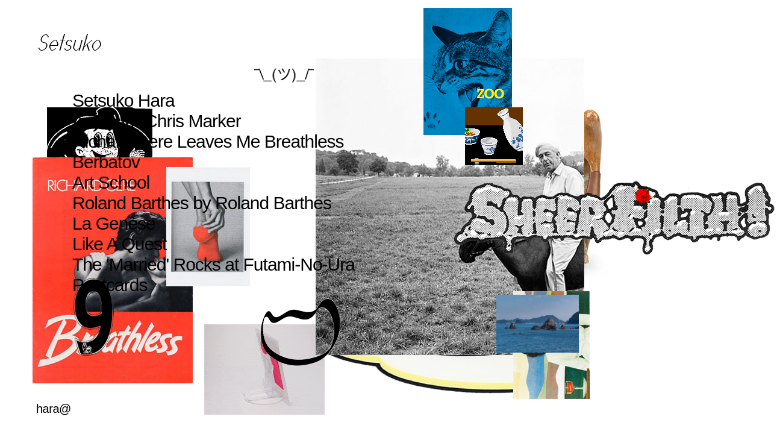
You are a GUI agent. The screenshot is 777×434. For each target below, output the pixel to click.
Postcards (109, 285)
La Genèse (113, 223)
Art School (110, 182)
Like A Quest (119, 244)
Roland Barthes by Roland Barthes (201, 203)
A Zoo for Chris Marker (156, 121)
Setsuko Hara (123, 100)
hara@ (53, 408)
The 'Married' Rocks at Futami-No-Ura (213, 264)
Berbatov (106, 162)
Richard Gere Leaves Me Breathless (208, 141)
